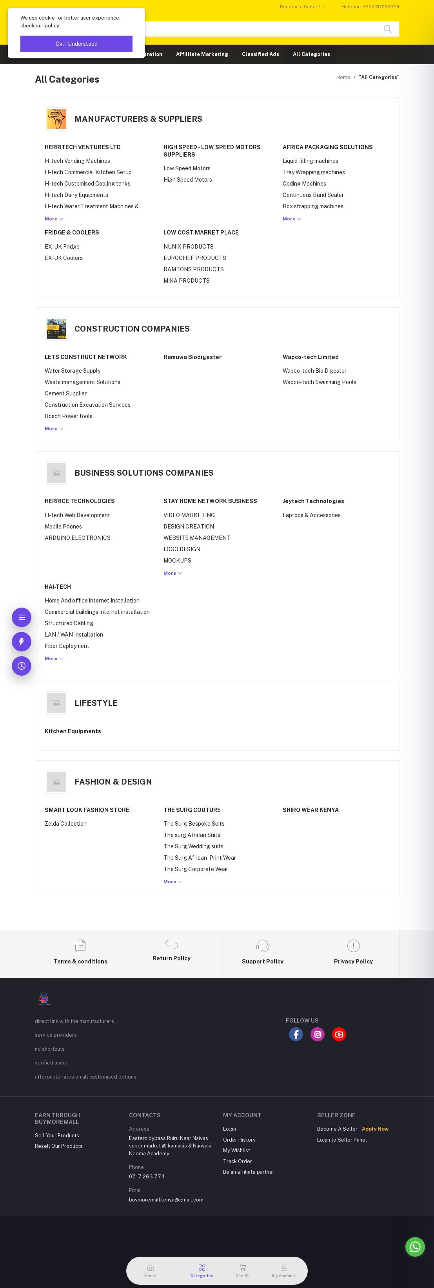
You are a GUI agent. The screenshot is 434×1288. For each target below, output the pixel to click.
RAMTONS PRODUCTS (193, 269)
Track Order (237, 1161)
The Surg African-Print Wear (199, 858)
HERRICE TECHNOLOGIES (80, 501)
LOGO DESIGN (181, 549)
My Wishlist (236, 1150)
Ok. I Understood (77, 44)
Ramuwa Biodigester (192, 357)
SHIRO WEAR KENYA (311, 810)
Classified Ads (260, 54)
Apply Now (375, 1129)
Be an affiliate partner (248, 1172)
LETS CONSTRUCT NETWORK (86, 357)
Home (343, 77)
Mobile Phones (63, 526)
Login (229, 1129)
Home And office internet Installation (92, 600)
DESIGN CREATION (188, 526)
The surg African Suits (191, 835)
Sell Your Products (57, 1135)
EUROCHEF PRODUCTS (194, 258)
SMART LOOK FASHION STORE (87, 810)
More (54, 219)
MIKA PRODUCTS (186, 281)
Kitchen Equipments (73, 731)
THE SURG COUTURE (192, 810)
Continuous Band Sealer (313, 195)
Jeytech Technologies (313, 501)
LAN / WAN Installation (74, 634)
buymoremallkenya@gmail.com (166, 1200)
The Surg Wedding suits (193, 846)
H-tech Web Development (77, 515)
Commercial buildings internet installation (97, 612)
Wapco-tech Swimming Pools (319, 382)
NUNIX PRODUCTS (188, 247)
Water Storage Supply (72, 371)
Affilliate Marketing (202, 54)
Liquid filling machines (310, 161)
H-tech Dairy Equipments (76, 195)
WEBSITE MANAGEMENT (197, 538)
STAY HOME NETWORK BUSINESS (210, 501)
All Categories (311, 54)
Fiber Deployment (67, 646)
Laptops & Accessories (312, 515)
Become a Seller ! (300, 6)
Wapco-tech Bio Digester (315, 371)
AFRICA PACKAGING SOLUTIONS (328, 147)
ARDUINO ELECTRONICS (78, 538)
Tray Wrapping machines (314, 172)
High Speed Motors (187, 180)
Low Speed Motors (187, 168)
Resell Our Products (59, 1146)
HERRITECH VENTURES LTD (83, 147)
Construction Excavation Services (88, 405)
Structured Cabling (69, 623)
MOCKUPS (177, 560)
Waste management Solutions (82, 382)
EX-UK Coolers (64, 258)
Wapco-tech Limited (311, 357)
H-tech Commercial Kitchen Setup (88, 172)
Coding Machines (304, 183)
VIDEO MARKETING (189, 515)
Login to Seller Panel (342, 1140)
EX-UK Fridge (62, 247)
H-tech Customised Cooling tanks (88, 183)
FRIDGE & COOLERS (72, 232)
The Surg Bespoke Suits (194, 824)
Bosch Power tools (69, 416)
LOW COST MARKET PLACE (201, 232)
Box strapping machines (313, 206)
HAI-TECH (58, 587)
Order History (239, 1140)
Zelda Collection (66, 824)
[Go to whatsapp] (415, 1247)
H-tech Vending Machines (77, 161)
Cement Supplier (66, 393)
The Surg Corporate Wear (195, 869)
